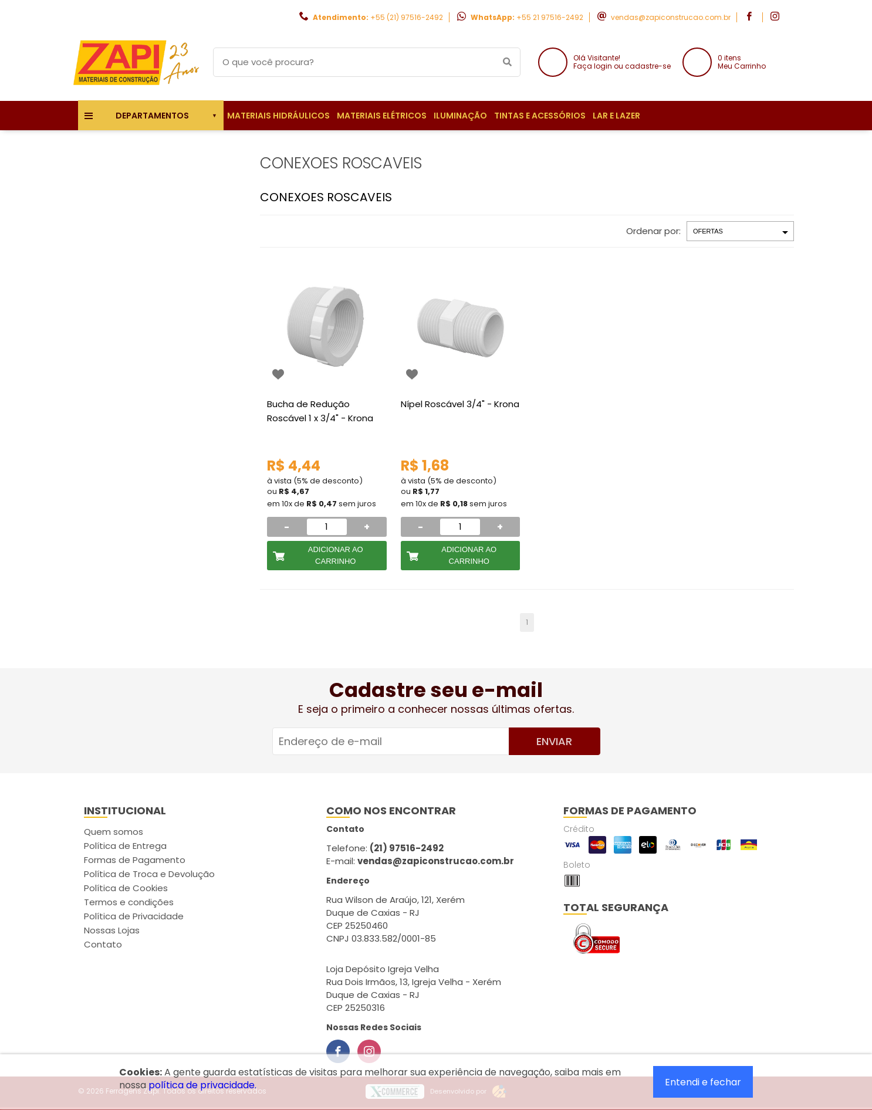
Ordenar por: (653, 231)
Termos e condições (129, 902)
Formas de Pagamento (134, 860)
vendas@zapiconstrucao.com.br (671, 17)
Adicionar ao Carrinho (335, 555)
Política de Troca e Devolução (149, 874)
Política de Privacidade (134, 916)
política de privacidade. (202, 1085)
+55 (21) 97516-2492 (406, 17)
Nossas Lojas (112, 930)
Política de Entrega (125, 846)
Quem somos (113, 831)
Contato (103, 944)
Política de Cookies (126, 888)
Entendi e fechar (703, 1082)
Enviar (554, 741)
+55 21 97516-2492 (549, 17)
